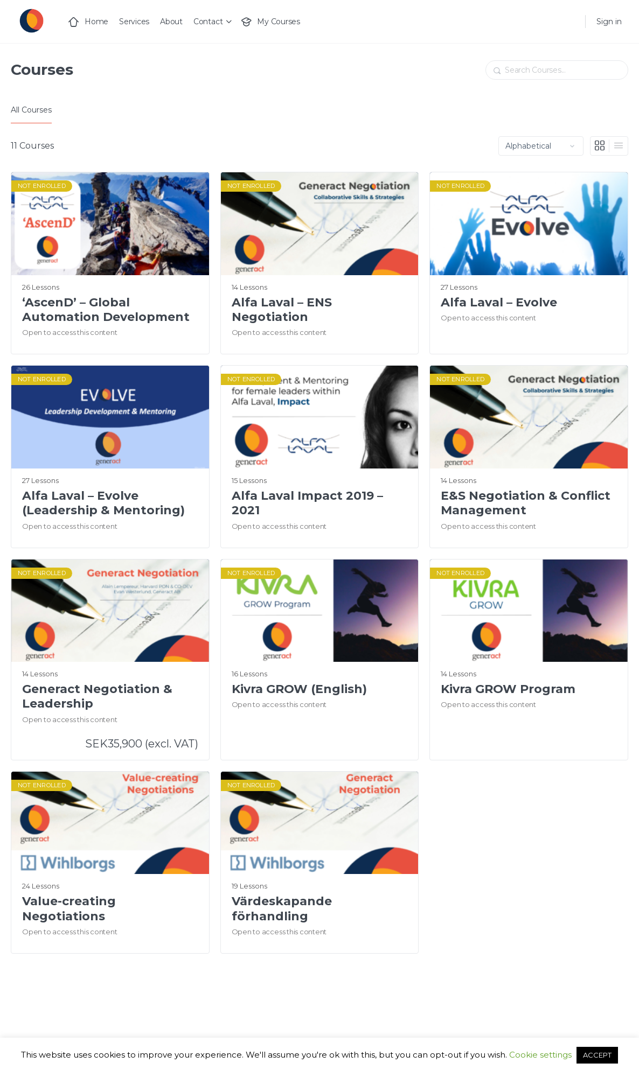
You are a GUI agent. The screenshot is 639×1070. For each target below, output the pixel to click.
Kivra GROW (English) (299, 689)
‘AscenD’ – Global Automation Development (106, 309)
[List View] (618, 145)
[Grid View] (600, 145)
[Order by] (541, 146)
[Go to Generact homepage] (31, 20)
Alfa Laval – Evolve (499, 302)
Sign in (609, 21)
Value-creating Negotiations (69, 908)
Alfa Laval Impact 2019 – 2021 (307, 502)
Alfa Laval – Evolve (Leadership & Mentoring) (103, 502)
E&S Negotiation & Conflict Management (525, 502)
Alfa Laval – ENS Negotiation (282, 309)
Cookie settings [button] (540, 1055)
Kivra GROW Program (508, 689)
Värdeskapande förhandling (282, 908)
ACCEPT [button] (597, 1055)
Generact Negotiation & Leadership (97, 696)
